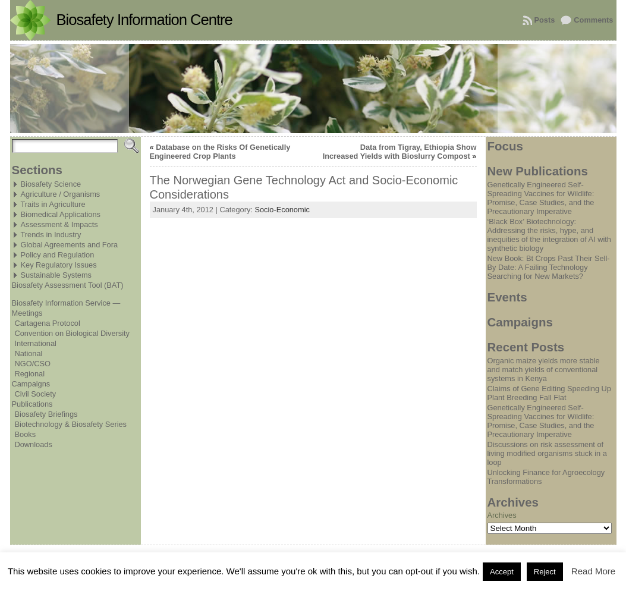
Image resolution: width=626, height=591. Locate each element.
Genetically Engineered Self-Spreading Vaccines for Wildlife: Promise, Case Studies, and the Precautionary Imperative (540, 198)
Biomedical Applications (60, 214)
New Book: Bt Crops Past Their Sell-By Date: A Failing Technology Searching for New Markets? (548, 267)
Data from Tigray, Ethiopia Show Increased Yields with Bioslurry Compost (400, 152)
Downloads (33, 444)
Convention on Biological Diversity (72, 333)
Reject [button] (545, 571)
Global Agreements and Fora (69, 244)
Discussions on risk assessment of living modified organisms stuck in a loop (547, 453)
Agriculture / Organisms (60, 194)
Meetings (27, 313)
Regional (30, 373)
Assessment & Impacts (59, 224)
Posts (544, 19)
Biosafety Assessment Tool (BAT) (68, 285)
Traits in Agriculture (53, 204)
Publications (32, 404)
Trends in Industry (51, 234)
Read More (593, 571)
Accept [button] (502, 571)
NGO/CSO (33, 363)
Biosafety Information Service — (66, 302)
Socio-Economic (281, 209)
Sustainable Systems (56, 275)
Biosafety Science (51, 184)
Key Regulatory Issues (59, 264)
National (29, 353)
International (35, 343)
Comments (593, 19)
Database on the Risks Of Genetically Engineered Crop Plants (220, 152)
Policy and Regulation (58, 254)
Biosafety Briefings (46, 414)
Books (25, 434)
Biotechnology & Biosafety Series (71, 424)
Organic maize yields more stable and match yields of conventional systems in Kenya (543, 369)
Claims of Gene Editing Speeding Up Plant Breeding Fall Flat (549, 393)
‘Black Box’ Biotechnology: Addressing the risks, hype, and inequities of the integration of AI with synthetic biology (549, 235)
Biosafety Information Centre (144, 19)
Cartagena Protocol (47, 323)
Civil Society (35, 393)
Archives (502, 515)
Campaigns (31, 383)
